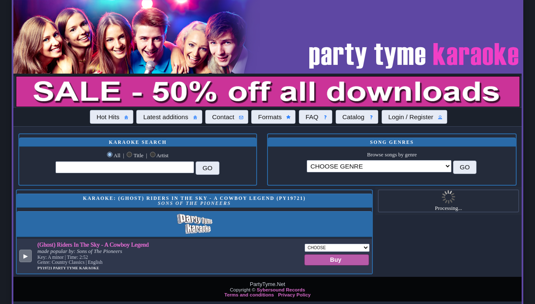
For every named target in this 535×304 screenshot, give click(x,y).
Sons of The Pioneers (99, 251)
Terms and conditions (249, 294)
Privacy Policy (294, 294)
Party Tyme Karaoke (76, 268)
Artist (162, 155)
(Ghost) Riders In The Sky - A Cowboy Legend (93, 244)
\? (379, 166)
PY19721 (46, 268)
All (117, 155)
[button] (111, 116)
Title (138, 155)
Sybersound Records (281, 289)
